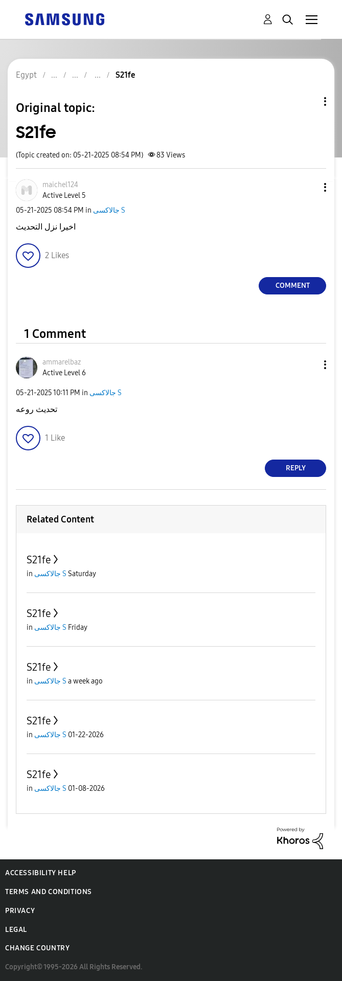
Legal (16, 929)
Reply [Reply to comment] (296, 468)
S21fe (39, 560)
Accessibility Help (40, 873)
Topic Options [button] (307, 101)
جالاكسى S (109, 210)
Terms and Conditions (48, 891)
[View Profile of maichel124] (60, 184)
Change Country (37, 948)
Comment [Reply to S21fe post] (293, 285)
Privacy (20, 910)
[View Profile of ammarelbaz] (61, 362)
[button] (308, 187)
